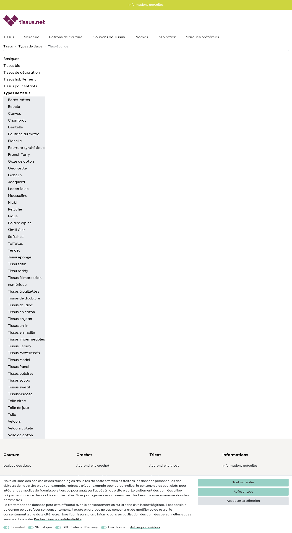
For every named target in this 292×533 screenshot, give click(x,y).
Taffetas (15, 243)
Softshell (15, 237)
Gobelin (15, 175)
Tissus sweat (19, 387)
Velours (14, 421)
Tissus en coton (21, 312)
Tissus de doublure (24, 298)
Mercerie (31, 37)
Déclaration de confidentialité (57, 519)
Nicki (12, 202)
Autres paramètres (145, 527)
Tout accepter (243, 482)
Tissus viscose (20, 394)
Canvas (14, 113)
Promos (141, 37)
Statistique (43, 527)
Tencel (14, 250)
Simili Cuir (16, 230)
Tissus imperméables (26, 339)
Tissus (8, 37)
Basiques (11, 59)
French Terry (19, 154)
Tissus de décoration (21, 72)
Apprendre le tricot (164, 465)
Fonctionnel (117, 527)
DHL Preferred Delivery (80, 527)
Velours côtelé (20, 428)
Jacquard (16, 182)
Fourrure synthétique (26, 148)
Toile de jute (18, 408)
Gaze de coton (21, 161)
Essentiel (18, 527)
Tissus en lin (18, 326)
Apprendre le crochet (92, 465)
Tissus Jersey (19, 346)
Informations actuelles (240, 465)
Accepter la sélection (243, 500)
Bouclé (14, 107)
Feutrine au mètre (23, 134)
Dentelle (15, 127)
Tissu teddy (18, 271)
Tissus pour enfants (20, 86)
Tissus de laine (20, 305)
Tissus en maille (21, 332)
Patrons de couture (66, 37)
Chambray (17, 120)
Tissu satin (17, 264)
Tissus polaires (21, 373)
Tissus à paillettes (23, 291)
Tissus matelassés (24, 353)
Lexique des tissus (17, 465)
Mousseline (17, 196)
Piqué (13, 216)
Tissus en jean (20, 319)
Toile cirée (17, 401)
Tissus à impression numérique (25, 281)
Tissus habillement (19, 79)
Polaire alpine (20, 223)
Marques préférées (202, 37)
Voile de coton (20, 435)
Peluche (15, 209)
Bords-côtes (19, 100)
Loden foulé (18, 189)
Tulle (12, 414)
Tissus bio (11, 66)
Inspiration (167, 37)
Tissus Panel (18, 367)
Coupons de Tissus (109, 37)
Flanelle (15, 141)
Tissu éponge (19, 257)
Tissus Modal (19, 360)
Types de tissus (30, 46)
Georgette (17, 168)
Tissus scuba (19, 380)
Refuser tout (243, 491)
